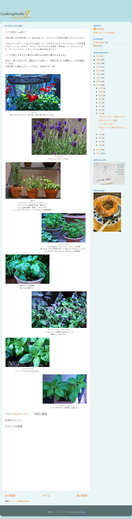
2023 (98, 56)
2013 (98, 153)
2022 (98, 60)
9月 (100, 99)
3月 (100, 138)
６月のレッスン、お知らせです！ (112, 117)
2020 (98, 67)
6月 (100, 110)
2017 (98, 78)
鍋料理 (96, 46)
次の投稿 (10, 495)
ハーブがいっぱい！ (107, 124)
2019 (98, 71)
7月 (100, 106)
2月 (100, 142)
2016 (98, 81)
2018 (98, 74)
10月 (101, 95)
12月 (101, 88)
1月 (100, 145)
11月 (101, 92)
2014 (98, 150)
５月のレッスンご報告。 (108, 120)
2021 (98, 63)
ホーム (46, 495)
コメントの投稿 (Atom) (19, 501)
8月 (100, 103)
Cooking (100, 29)
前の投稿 (82, 495)
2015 (98, 85)
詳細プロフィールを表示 (104, 33)
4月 (100, 134)
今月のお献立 (99, 43)
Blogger (83, 512)
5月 (100, 113)
